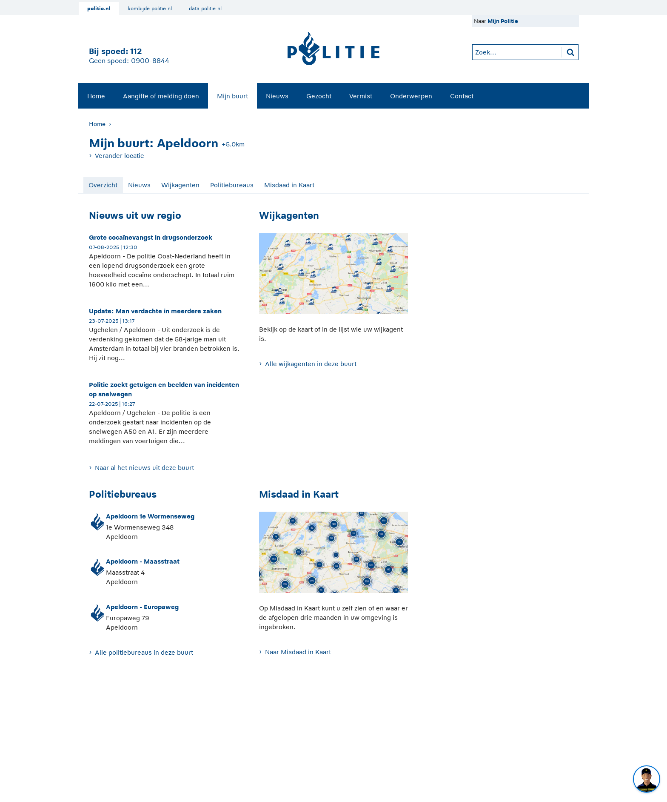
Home (96, 96)
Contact (461, 96)
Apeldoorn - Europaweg (142, 607)
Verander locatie (119, 156)
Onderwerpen (411, 96)
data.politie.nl (205, 8)
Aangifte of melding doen (161, 96)
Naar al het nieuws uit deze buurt (144, 468)
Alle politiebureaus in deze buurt (144, 652)
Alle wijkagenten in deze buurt (310, 364)
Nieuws (277, 96)
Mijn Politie (502, 21)
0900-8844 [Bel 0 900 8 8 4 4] (150, 61)
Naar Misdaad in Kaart (298, 652)
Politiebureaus (232, 185)
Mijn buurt (232, 96)
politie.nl (99, 8)
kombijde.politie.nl (150, 8)
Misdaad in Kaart (289, 185)
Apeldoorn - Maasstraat (143, 561)
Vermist (360, 96)
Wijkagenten (180, 185)
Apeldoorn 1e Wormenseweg (150, 516)
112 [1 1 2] (136, 51)
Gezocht (318, 96)
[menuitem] (96, 96)
